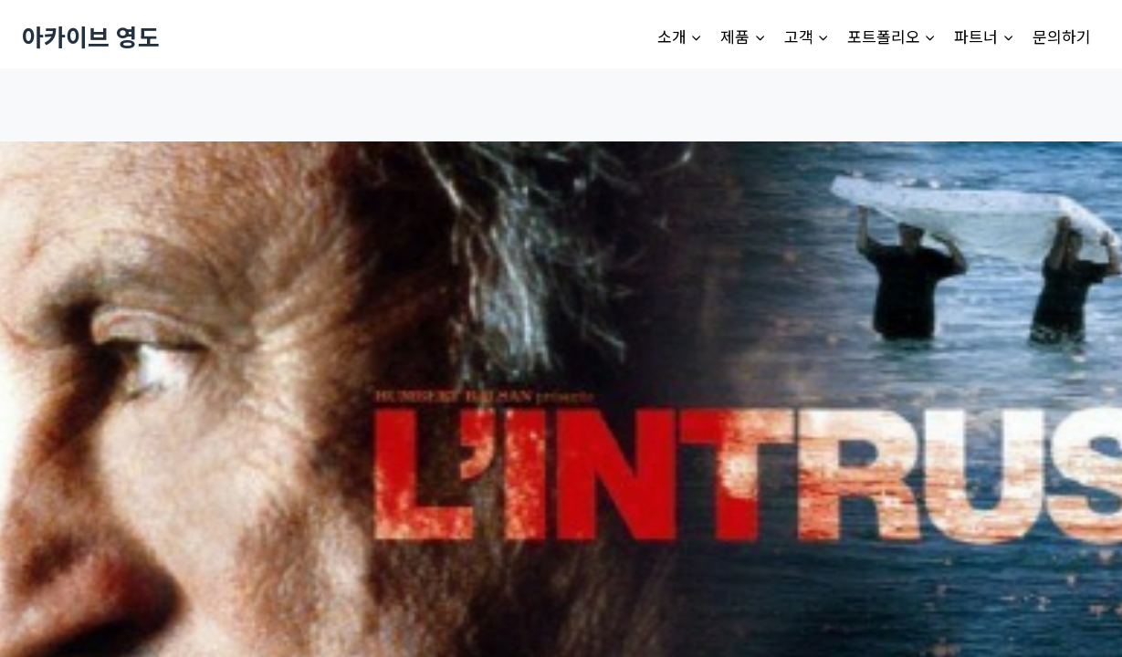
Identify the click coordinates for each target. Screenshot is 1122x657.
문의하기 (1062, 36)
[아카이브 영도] (91, 36)
